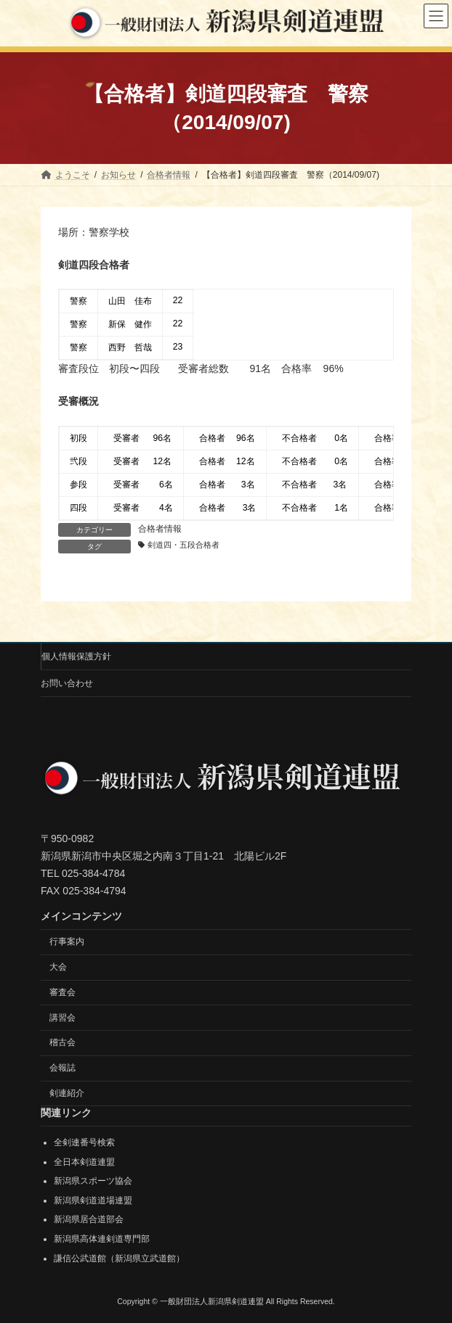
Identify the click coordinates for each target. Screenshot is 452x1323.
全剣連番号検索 (84, 1142)
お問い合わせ (67, 683)
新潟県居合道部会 (89, 1219)
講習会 (62, 1017)
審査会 (62, 991)
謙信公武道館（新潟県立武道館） (119, 1258)
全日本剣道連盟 (84, 1161)
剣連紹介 (66, 1093)
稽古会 (62, 1042)
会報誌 (62, 1068)
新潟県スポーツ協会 (93, 1181)
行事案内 (66, 941)
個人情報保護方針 (76, 656)
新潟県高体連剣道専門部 (102, 1239)
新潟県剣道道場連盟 (93, 1200)
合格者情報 (160, 529)
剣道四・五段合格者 (183, 544)
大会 (58, 967)
